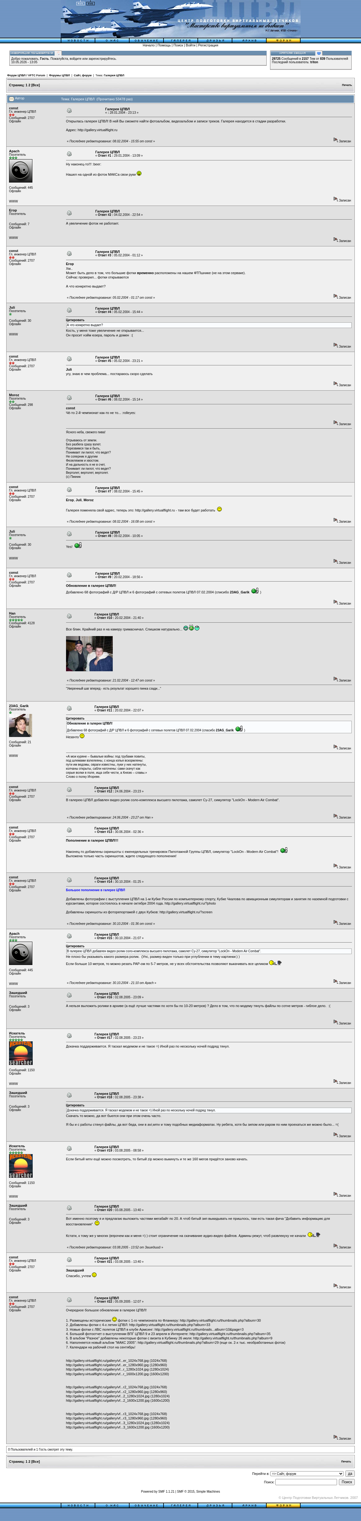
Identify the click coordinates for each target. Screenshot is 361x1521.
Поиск (178, 45)
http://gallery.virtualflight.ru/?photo (190, 903)
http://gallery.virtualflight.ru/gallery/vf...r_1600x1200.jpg (107, 1374)
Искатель (17, 1033)
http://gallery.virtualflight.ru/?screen (185, 912)
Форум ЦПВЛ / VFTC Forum (26, 75)
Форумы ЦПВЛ (59, 75)
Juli (12, 307)
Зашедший (18, 993)
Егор (13, 210)
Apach (14, 151)
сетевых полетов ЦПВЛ (177, 592)
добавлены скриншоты (103, 851)
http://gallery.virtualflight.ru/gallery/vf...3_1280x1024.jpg (108, 1423)
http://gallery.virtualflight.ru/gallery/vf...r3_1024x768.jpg (107, 1414)
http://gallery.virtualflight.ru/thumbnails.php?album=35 (230, 1334)
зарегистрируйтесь (102, 58)
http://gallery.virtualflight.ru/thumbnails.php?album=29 (178, 1342)
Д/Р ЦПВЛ (120, 592)
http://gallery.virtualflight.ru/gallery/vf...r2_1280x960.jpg (107, 1392)
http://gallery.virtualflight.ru (97, 130)
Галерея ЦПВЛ (114, 75)
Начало (148, 45)
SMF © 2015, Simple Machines (198, 1491)
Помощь (164, 45)
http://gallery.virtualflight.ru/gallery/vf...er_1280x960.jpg (107, 1365)
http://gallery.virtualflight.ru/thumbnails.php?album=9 (233, 1338)
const (13, 108)
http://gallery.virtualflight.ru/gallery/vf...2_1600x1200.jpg (108, 1400)
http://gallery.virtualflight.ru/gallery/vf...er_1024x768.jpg (107, 1360)
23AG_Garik (19, 706)
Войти (191, 45)
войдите (76, 58)
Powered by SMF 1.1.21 (157, 1491)
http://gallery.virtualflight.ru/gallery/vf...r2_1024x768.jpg (107, 1387)
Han (12, 613)
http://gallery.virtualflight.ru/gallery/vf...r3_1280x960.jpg (107, 1418)
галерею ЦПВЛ (81, 800)
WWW (13, 201)
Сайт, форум (83, 75)
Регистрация (208, 45)
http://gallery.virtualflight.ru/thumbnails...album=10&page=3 (199, 1329)
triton (314, 62)
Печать (347, 85)
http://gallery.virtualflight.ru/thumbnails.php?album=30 (220, 1320)
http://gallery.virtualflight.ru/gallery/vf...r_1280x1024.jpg (107, 1369)
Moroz (14, 395)
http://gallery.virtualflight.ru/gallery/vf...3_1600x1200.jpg (108, 1427)
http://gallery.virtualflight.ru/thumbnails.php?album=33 (169, 1325)
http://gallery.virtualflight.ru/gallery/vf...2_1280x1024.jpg (108, 1396)
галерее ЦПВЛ (103, 585)
